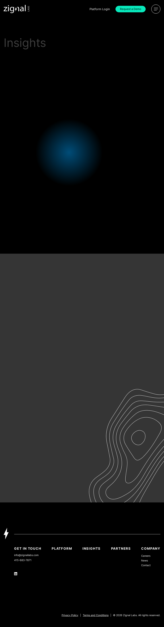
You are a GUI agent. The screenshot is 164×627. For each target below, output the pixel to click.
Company (150, 548)
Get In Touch (27, 548)
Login (100, 9)
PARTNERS (121, 548)
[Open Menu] (155, 9)
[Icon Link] (17, 9)
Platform (62, 548)
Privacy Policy (70, 615)
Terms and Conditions (96, 615)
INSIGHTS (91, 548)
